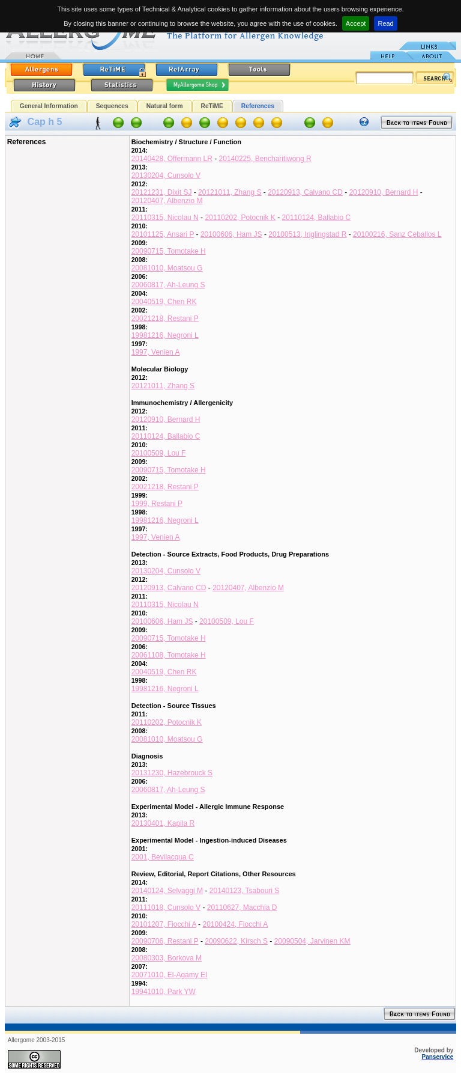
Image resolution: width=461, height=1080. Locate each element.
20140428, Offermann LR (171, 158)
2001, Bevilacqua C (162, 857)
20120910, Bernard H (383, 192)
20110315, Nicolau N (165, 217)
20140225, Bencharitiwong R (265, 158)
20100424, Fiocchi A (235, 924)
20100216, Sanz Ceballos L (397, 234)
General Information (49, 106)
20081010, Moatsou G (167, 268)
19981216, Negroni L (165, 335)
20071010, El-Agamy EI (169, 975)
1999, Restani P (156, 503)
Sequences (112, 106)
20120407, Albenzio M (167, 201)
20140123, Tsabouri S (244, 890)
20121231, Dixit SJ (161, 192)
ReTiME (212, 106)
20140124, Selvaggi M (167, 890)
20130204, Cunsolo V (165, 175)
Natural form (164, 106)
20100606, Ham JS (231, 234)
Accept (356, 23)
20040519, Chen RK (164, 301)
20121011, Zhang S (229, 192)
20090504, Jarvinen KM (312, 941)
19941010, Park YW (163, 991)
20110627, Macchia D (242, 907)
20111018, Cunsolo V (165, 907)
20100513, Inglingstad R (307, 234)
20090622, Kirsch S (236, 941)
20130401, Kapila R (162, 823)
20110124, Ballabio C (316, 217)
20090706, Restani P (165, 941)
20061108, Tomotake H (168, 655)
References (257, 106)
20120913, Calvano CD (305, 192)
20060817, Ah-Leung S (168, 285)
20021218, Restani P (165, 318)
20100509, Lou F (158, 453)
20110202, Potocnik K (240, 217)
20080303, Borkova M (166, 958)
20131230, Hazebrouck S (171, 773)
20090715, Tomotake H (168, 251)
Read (385, 23)
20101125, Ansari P (162, 234)
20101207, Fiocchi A (163, 924)
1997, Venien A (155, 352)
